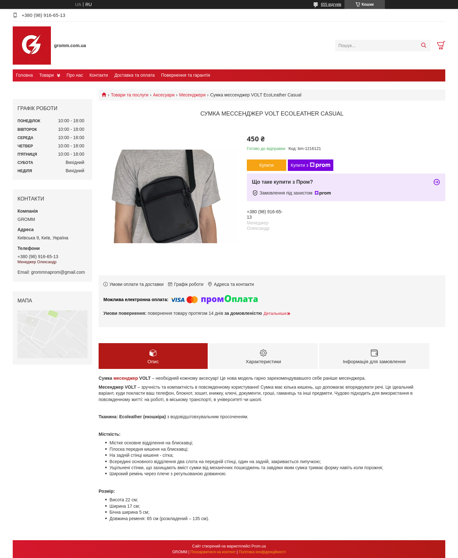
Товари (46, 75)
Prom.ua (259, 546)
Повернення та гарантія (185, 75)
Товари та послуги (129, 94)
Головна (24, 75)
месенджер (126, 378)
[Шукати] (423, 45)
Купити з (310, 165)
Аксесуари (164, 94)
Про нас (74, 75)
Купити (267, 165)
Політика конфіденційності (262, 552)
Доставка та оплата (134, 75)
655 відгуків (331, 4)
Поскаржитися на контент (213, 552)
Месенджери (192, 94)
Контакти (98, 75)
